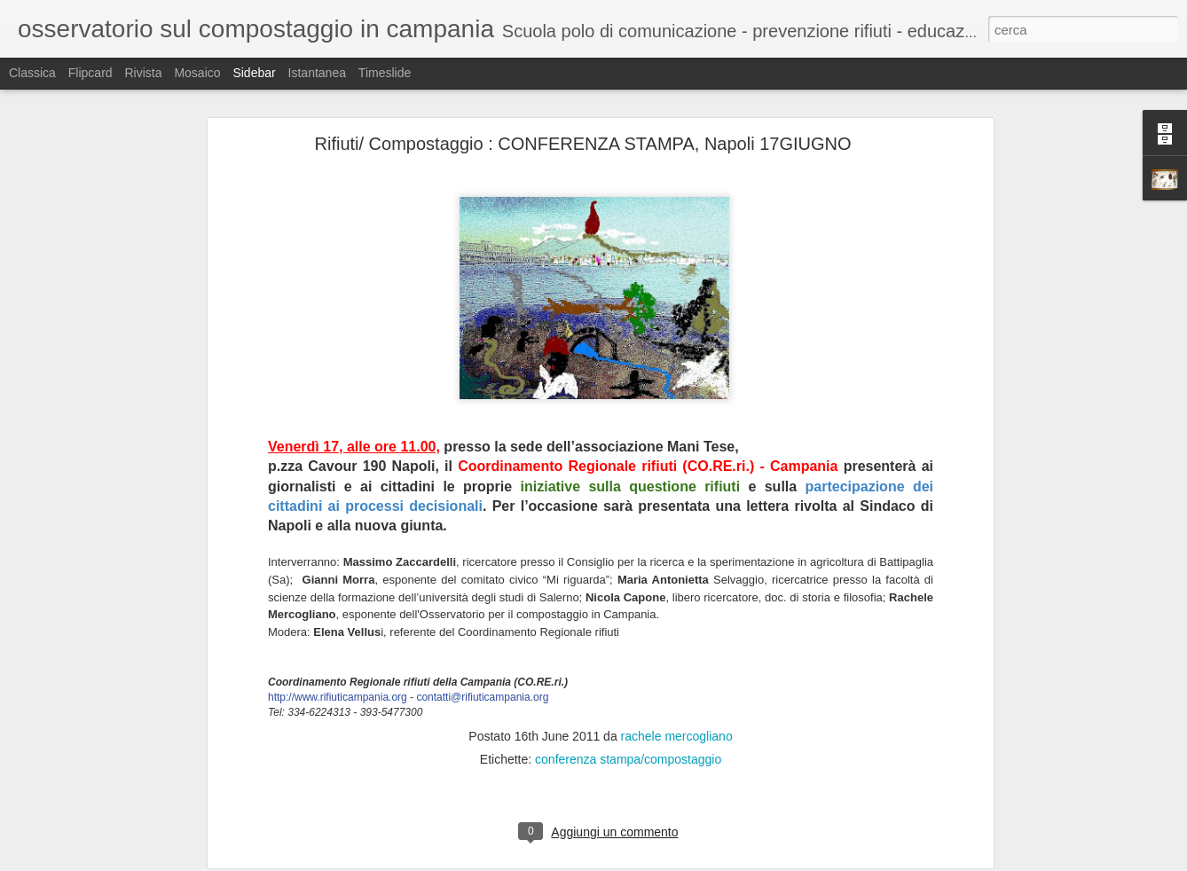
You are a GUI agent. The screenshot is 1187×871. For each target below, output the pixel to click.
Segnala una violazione (721, 861)
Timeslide (384, 73)
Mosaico (197, 73)
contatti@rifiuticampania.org (482, 583)
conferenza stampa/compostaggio (628, 645)
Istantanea (317, 73)
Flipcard (90, 73)
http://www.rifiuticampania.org (337, 583)
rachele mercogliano (677, 622)
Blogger (649, 861)
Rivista (142, 73)
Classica (32, 73)
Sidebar (253, 73)
